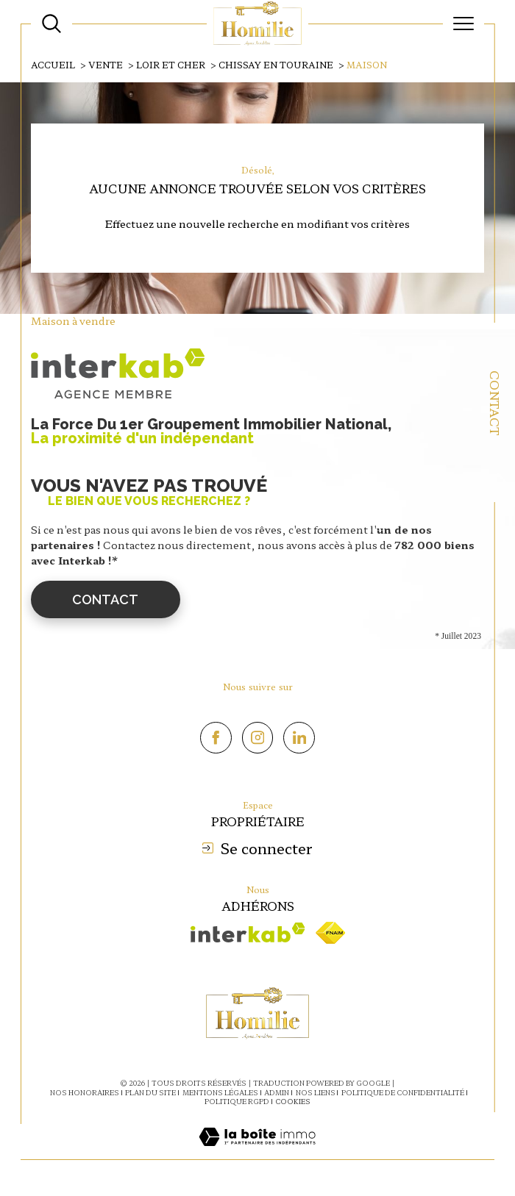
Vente (105, 64)
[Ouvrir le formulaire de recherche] (51, 23)
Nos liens (315, 1092)
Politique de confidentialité (402, 1092)
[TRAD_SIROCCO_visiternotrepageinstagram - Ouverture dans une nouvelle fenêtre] (258, 737)
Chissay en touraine (276, 64)
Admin (276, 1092)
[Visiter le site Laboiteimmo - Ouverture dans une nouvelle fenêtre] (257, 1152)
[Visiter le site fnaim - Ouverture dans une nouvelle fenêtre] (330, 933)
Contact (495, 403)
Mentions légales (220, 1092)
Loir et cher (170, 64)
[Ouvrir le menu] (463, 23)
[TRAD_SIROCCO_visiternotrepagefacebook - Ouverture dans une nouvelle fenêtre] (216, 737)
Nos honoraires (84, 1092)
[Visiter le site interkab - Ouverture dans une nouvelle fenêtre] (248, 932)
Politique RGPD (237, 1101)
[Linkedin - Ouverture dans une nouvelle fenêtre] (299, 737)
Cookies (292, 1102)
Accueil (53, 64)
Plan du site (150, 1092)
